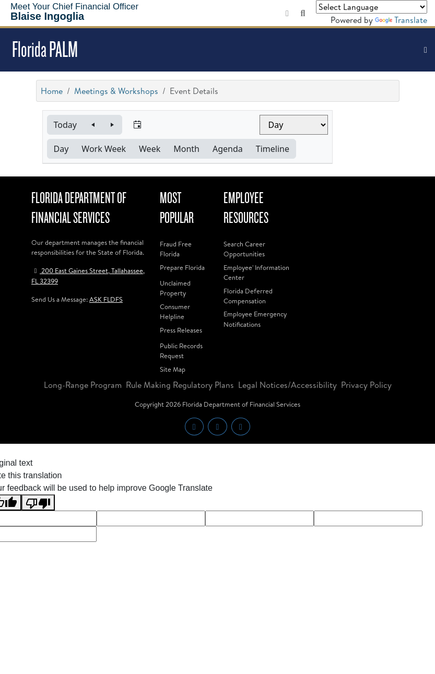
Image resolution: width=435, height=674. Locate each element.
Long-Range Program (83, 385)
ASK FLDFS (106, 299)
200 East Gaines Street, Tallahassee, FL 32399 (88, 275)
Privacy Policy (366, 385)
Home (52, 91)
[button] (65, 125)
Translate (401, 20)
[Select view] (294, 125)
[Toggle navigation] (425, 50)
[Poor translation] (38, 502)
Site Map (172, 369)
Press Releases (181, 330)
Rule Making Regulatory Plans (180, 385)
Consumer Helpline (175, 311)
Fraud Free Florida (176, 248)
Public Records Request (181, 350)
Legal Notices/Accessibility (287, 385)
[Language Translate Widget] (371, 7)
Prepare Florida (182, 267)
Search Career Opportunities (244, 248)
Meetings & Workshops (116, 91)
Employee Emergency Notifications (255, 318)
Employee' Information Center (256, 272)
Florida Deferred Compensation (248, 295)
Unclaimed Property (175, 288)
